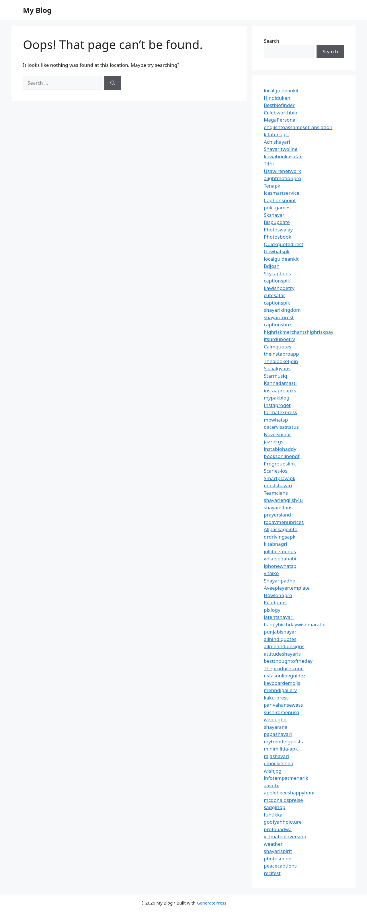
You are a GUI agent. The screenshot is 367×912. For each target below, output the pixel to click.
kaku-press (276, 697)
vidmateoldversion (285, 836)
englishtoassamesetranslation (298, 127)
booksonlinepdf (282, 456)
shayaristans (278, 507)
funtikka (273, 814)
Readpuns (275, 602)
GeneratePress (211, 903)
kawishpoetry (279, 288)
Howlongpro (278, 595)
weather (273, 844)
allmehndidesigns (284, 646)
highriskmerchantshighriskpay (298, 332)
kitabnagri (275, 544)
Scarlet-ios (275, 470)
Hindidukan (277, 98)
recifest (272, 873)
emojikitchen (278, 763)
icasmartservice (281, 193)
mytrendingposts (283, 741)
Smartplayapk (279, 478)
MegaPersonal (280, 119)
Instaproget (277, 405)
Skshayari (275, 215)
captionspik (277, 280)
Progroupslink (280, 463)
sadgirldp (274, 807)
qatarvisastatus (281, 427)
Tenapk (272, 185)
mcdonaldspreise (283, 800)
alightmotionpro (282, 178)
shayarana (276, 727)
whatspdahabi (280, 558)
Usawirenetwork (282, 171)
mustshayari (278, 485)
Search (271, 41)
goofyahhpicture (283, 822)
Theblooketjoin (281, 361)
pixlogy (272, 610)
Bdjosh (272, 266)
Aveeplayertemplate (287, 587)
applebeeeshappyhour (289, 792)
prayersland (277, 514)
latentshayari (279, 617)
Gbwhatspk (277, 251)
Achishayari (277, 142)
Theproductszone (284, 668)
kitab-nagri (276, 134)
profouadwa (278, 829)
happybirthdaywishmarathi (295, 624)
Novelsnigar (277, 434)
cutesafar (274, 295)
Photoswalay (278, 229)
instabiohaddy (280, 449)
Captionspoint (280, 200)
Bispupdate (277, 222)
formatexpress (280, 412)
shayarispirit (278, 851)
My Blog (37, 10)
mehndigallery (280, 690)
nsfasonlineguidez (284, 675)
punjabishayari (281, 631)
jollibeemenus (280, 551)
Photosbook (277, 236)
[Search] (112, 83)
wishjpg (273, 770)
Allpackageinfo (280, 529)
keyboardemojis (282, 683)
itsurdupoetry (279, 339)
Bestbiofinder (279, 105)
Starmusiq (275, 376)
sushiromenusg (281, 712)
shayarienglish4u (283, 500)
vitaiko (271, 573)
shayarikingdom (282, 310)
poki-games (277, 207)
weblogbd (275, 719)
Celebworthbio (280, 112)
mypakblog (276, 397)
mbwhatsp (276, 419)
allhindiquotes (280, 639)
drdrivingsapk (279, 536)
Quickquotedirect (283, 244)
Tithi (269, 163)
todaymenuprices (284, 522)
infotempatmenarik (286, 778)
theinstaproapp (281, 353)
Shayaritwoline (281, 149)
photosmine (277, 858)
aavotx (271, 785)
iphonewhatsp (280, 566)
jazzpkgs (273, 441)
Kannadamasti (280, 383)
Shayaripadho (279, 580)
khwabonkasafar (283, 156)
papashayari (278, 734)
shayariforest (279, 317)
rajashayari (276, 756)
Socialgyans (277, 368)
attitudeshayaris (282, 653)
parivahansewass (283, 704)
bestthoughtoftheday (288, 661)
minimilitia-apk (281, 748)
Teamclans (276, 493)
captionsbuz (278, 324)
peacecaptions (280, 865)
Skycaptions (277, 273)
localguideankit (281, 90)
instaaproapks (280, 390)
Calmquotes (277, 346)
